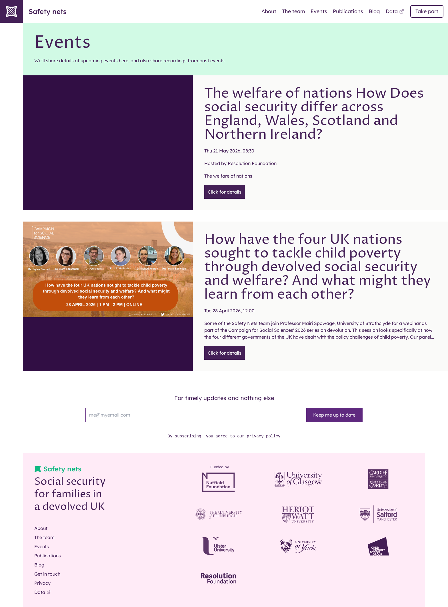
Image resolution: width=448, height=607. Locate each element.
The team (293, 11)
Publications (348, 11)
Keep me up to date (334, 415)
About (268, 11)
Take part (426, 11)
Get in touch (47, 574)
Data (395, 11)
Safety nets (33, 11)
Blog (374, 11)
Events (319, 11)
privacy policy (264, 436)
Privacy (42, 583)
